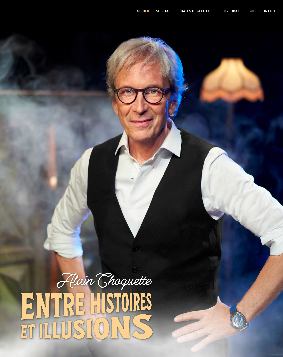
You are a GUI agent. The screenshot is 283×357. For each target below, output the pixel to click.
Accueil (143, 11)
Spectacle (165, 11)
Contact (268, 11)
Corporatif (232, 11)
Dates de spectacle (198, 11)
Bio (251, 11)
